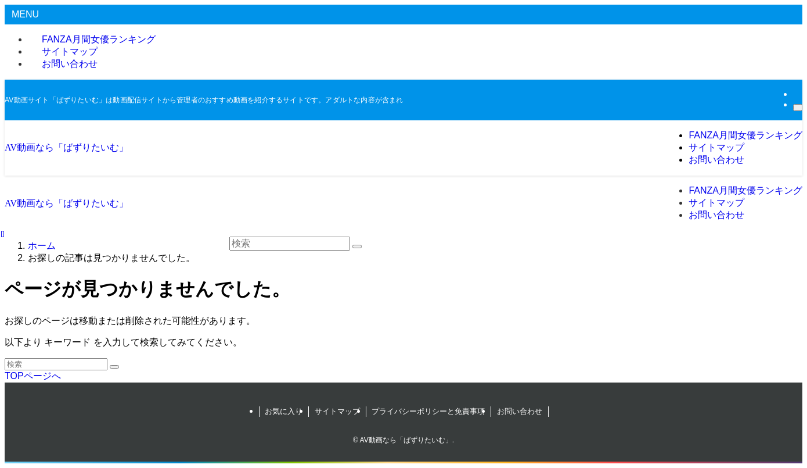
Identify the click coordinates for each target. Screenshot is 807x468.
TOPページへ (33, 376)
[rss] (796, 94)
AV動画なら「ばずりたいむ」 (66, 147)
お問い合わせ (70, 64)
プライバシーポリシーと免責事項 (428, 411)
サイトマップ (337, 411)
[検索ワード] (56, 364)
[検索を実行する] (114, 367)
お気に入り (283, 411)
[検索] (797, 107)
